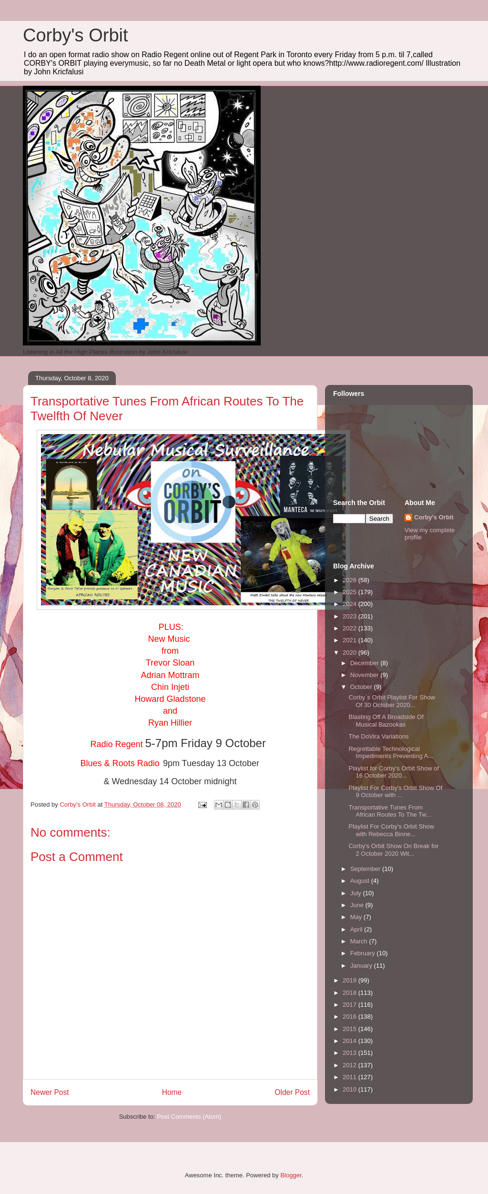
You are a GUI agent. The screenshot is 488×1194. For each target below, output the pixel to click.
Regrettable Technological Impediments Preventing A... (390, 752)
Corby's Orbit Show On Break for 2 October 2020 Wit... (393, 849)
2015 (350, 1028)
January (362, 965)
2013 (350, 1052)
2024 (350, 603)
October (362, 686)
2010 (350, 1089)
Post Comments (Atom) (189, 1116)
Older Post (292, 1092)
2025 (350, 592)
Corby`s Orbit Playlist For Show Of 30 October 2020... (391, 701)
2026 (350, 580)
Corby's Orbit (75, 35)
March (359, 941)
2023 (350, 616)
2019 (350, 980)
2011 (350, 1077)
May (357, 917)
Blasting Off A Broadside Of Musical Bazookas (385, 720)
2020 (350, 652)
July (356, 893)
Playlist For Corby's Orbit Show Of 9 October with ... (395, 791)
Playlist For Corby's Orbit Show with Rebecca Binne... (391, 830)
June (358, 905)
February (363, 953)
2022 (350, 628)
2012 (350, 1065)
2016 (350, 1016)
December (365, 663)
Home (172, 1092)
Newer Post (49, 1092)
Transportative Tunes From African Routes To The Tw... (389, 811)
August (360, 880)
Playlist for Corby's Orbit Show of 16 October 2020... (393, 772)
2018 (350, 992)
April (357, 929)
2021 (350, 640)
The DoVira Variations (378, 736)
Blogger (290, 1175)
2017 (350, 1004)
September (366, 868)
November (365, 674)
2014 (350, 1040)
